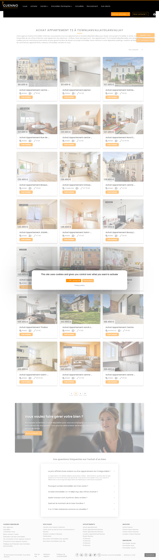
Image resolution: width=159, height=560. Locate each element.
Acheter (33, 6)
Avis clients (105, 6)
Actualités (79, 6)
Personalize (88, 280)
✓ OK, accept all (73, 280)
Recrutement (92, 6)
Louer (25, 6)
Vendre (44, 6)
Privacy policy (79, 285)
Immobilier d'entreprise (61, 6)
